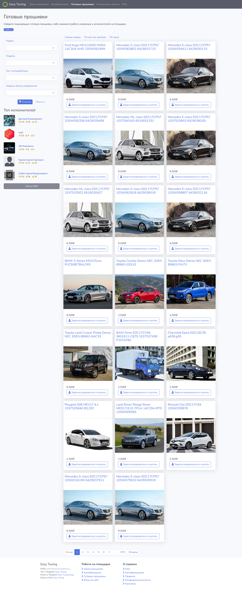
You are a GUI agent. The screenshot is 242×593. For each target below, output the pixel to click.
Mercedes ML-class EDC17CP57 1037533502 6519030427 (87, 191)
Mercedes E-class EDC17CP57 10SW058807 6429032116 (189, 191)
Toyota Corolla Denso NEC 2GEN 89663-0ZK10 (139, 263)
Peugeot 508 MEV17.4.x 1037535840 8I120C (81, 406)
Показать (25, 101)
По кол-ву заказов (95, 37)
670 (123, 552)
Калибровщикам (134, 572)
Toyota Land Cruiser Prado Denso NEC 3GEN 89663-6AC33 (88, 334)
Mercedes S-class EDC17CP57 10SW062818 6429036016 (137, 191)
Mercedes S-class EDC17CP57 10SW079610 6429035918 (137, 478)
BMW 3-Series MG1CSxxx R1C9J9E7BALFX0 (83, 263)
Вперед (133, 552)
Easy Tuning (17, 4)
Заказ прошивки (39, 4)
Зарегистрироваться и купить (87, 105)
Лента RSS (31, 186)
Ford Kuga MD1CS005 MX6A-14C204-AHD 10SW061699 (86, 47)
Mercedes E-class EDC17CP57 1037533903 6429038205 (189, 119)
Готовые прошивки (82, 4)
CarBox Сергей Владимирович (33, 173)
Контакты (130, 583)
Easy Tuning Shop (66, 574)
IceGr (21, 132)
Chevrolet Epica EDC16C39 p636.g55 (187, 334)
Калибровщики (60, 4)
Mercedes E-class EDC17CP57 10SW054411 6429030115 (189, 47)
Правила (130, 576)
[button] (237, 4)
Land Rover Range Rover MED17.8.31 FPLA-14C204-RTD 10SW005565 (139, 408)
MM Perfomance (26, 146)
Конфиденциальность (137, 580)
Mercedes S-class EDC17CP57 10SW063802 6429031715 (137, 47)
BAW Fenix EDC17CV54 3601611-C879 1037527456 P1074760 (136, 336)
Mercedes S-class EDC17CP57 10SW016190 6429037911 (86, 478)
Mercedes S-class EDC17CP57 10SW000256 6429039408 (86, 119)
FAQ (124, 4)
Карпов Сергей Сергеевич (31, 160)
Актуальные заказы (107, 4)
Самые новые (73, 37)
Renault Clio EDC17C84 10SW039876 (184, 406)
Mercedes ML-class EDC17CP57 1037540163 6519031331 (138, 119)
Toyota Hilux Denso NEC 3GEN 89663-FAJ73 (189, 263)
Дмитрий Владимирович (30, 119)
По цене (114, 37)
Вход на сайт (91, 580)
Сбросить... (41, 101)
